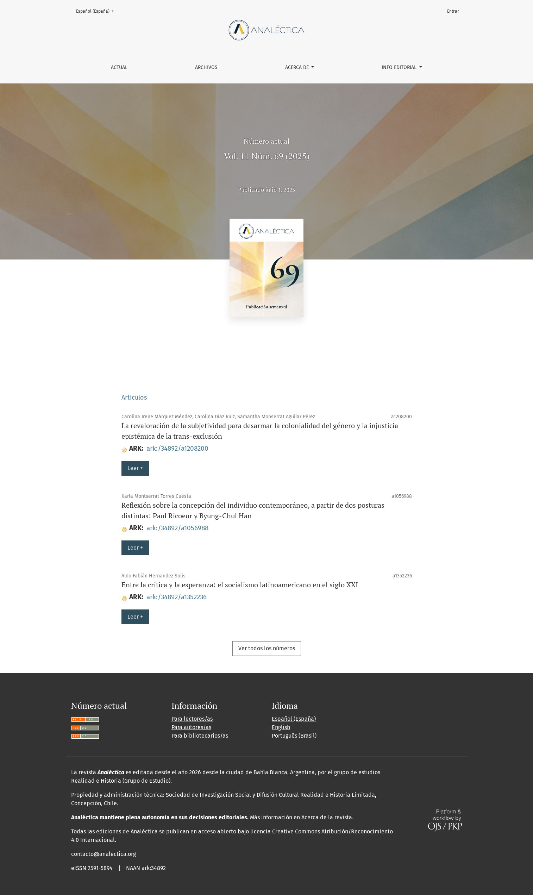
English (281, 727)
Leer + (135, 468)
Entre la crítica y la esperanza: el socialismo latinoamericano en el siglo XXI (239, 584)
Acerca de (297, 67)
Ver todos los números (266, 648)
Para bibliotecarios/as (199, 735)
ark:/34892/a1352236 (176, 597)
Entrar (453, 11)
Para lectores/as (192, 718)
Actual (119, 67)
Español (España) (97, 11)
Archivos (206, 67)
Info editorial (400, 67)
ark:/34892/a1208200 (177, 448)
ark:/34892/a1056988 (177, 528)
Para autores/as (191, 727)
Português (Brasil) (294, 735)
